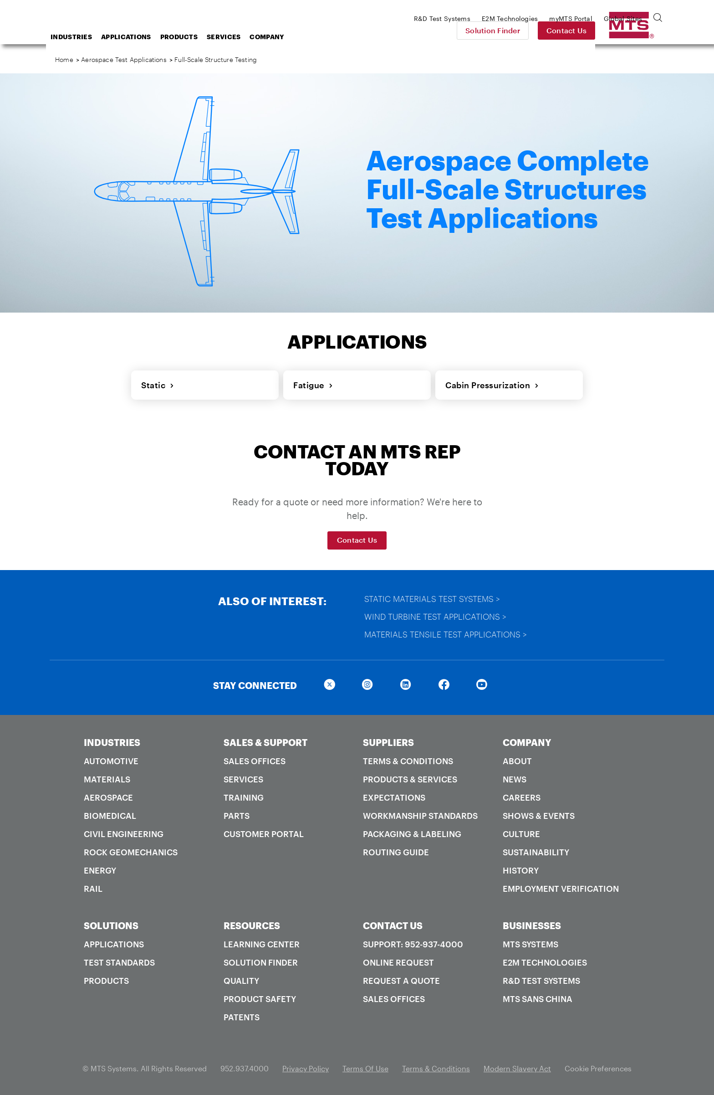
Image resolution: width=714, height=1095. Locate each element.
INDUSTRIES (112, 740)
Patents (242, 1015)
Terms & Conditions (408, 759)
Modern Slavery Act (517, 1066)
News (514, 777)
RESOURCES (252, 923)
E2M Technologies (545, 961)
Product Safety (260, 997)
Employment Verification (561, 887)
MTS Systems (530, 942)
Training (244, 796)
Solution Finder (556, 30)
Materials (107, 777)
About (517, 759)
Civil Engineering (123, 832)
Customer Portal (264, 832)
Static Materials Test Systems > (433, 597)
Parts (237, 814)
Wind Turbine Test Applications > (436, 615)
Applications (199, 37)
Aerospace (108, 796)
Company (339, 37)
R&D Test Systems (541, 979)
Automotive (111, 759)
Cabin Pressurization (491, 384)
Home (64, 59)
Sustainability (536, 850)
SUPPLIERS (388, 740)
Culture (521, 832)
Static (156, 384)
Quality (241, 979)
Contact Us (630, 30)
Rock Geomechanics (131, 850)
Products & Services (410, 777)
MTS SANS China (537, 997)
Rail (93, 887)
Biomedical (110, 814)
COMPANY (527, 740)
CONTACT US (393, 923)
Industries (144, 37)
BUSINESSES (532, 923)
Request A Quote (401, 979)
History (521, 869)
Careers (522, 796)
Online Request (398, 961)
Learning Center (262, 942)
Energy (100, 869)
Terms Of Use (365, 1066)
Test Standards (119, 961)
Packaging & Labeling (412, 832)
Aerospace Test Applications (124, 59)
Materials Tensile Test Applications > (446, 632)
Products (251, 37)
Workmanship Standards (420, 814)
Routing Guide (396, 850)
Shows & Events (539, 814)
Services (296, 37)
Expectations (394, 796)
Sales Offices (255, 759)
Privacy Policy (305, 1066)
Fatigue (312, 384)
